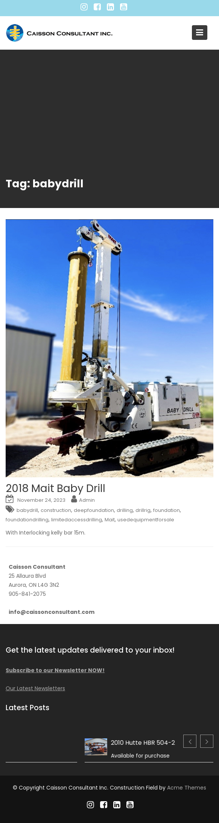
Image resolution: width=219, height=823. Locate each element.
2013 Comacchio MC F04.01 (75, 742)
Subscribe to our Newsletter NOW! (58, 670)
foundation (166, 510)
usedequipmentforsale (145, 519)
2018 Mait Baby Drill (55, 488)
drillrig (143, 510)
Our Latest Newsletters (39, 687)
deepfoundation (94, 510)
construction (56, 510)
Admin (87, 500)
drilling (125, 510)
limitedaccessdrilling (76, 519)
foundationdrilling (27, 519)
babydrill (27, 510)
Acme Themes (186, 787)
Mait (110, 519)
